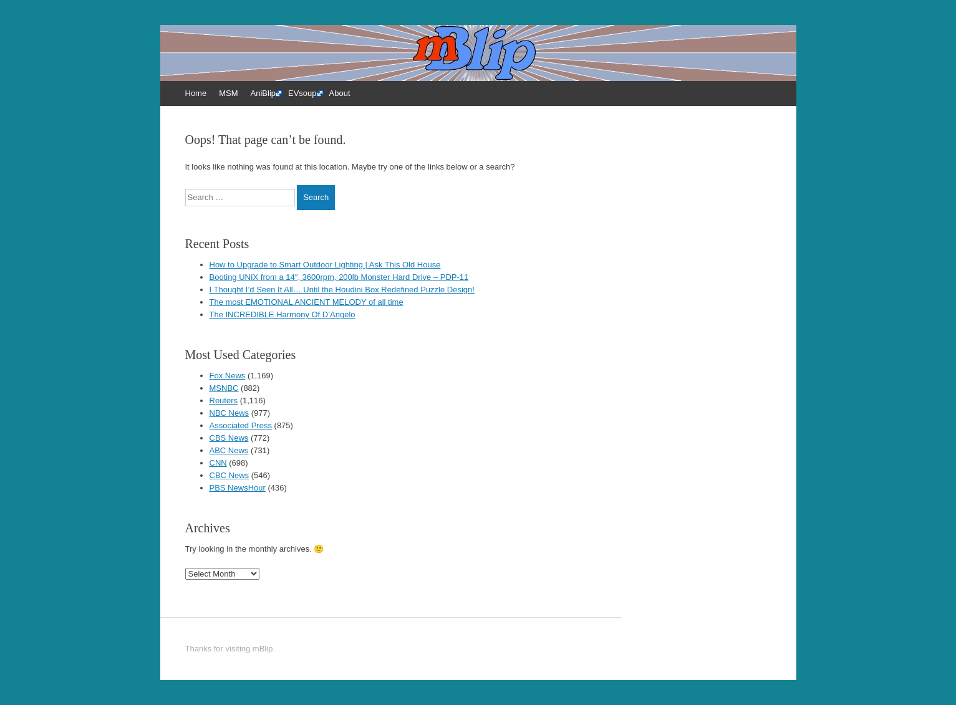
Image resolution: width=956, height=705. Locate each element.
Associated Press (241, 425)
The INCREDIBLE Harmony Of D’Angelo (282, 314)
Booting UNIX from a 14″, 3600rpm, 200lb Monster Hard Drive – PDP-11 (339, 277)
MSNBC (224, 388)
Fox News (228, 375)
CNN (218, 463)
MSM (228, 93)
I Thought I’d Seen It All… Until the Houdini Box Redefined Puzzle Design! (342, 289)
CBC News (229, 475)
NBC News (229, 413)
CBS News (229, 438)
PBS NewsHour (238, 487)
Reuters (224, 400)
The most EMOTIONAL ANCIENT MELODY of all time (306, 302)
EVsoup (302, 93)
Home (196, 93)
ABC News (229, 450)
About (339, 93)
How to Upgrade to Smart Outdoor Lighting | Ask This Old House (325, 264)
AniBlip (263, 93)
